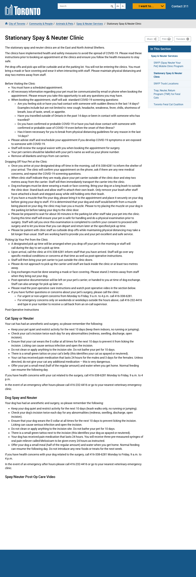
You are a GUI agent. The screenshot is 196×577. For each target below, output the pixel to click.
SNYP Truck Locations (166, 83)
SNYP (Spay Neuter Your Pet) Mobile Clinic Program (168, 64)
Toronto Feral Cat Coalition (168, 104)
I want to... (146, 6)
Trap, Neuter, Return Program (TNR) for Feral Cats (167, 94)
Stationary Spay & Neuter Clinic (168, 74)
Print (164, 39)
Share (152, 38)
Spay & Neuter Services (164, 56)
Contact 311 (180, 6)
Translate (180, 39)
